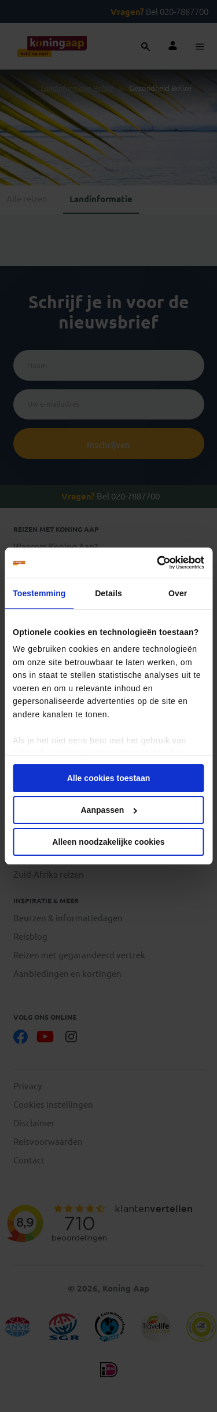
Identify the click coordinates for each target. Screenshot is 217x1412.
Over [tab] (177, 593)
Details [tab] (108, 593)
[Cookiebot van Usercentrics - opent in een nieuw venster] (155, 563)
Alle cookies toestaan (108, 778)
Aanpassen (108, 810)
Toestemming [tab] (39, 593)
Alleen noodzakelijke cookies (108, 842)
